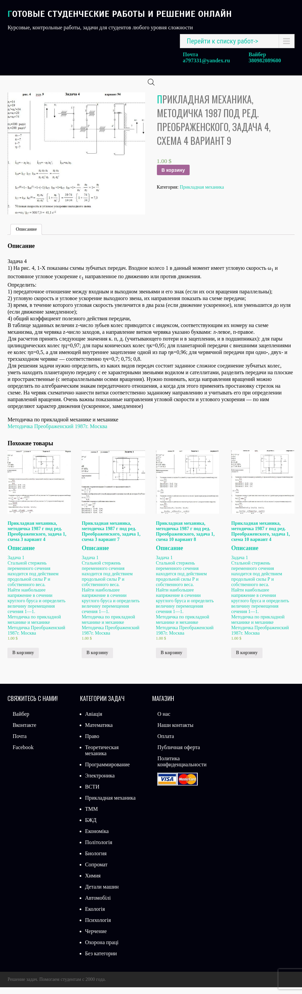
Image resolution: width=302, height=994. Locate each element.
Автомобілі (98, 904)
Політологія (98, 849)
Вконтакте (24, 732)
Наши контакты (175, 732)
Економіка (97, 838)
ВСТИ (92, 793)
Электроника (100, 782)
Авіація (93, 721)
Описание (26, 235)
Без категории (101, 960)
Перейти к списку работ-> (222, 41)
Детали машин (102, 893)
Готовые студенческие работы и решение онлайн (119, 14)
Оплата (165, 743)
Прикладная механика (202, 193)
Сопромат (96, 871)
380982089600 (265, 60)
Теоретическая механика (102, 757)
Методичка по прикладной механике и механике (34, 626)
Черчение (96, 938)
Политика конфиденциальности (182, 768)
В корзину (173, 177)
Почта (19, 743)
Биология (96, 860)
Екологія (95, 916)
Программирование (107, 771)
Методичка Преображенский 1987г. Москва (57, 433)
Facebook (22, 754)
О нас (163, 721)
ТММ (91, 816)
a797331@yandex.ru (206, 60)
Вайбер (20, 721)
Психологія (98, 927)
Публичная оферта (178, 754)
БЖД (91, 827)
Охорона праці (101, 949)
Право (92, 743)
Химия (93, 882)
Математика (99, 732)
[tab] (26, 236)
